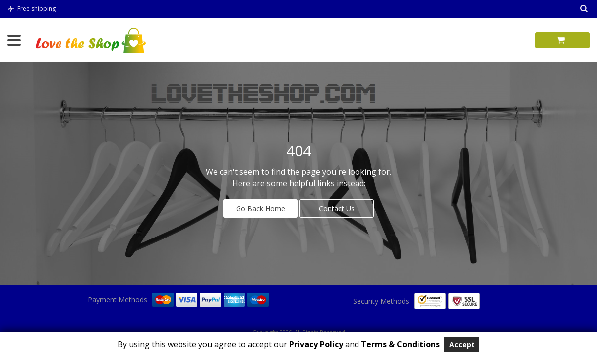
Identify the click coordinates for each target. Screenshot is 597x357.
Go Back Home (260, 208)
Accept (462, 344)
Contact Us (337, 208)
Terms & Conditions (400, 344)
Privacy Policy (315, 344)
